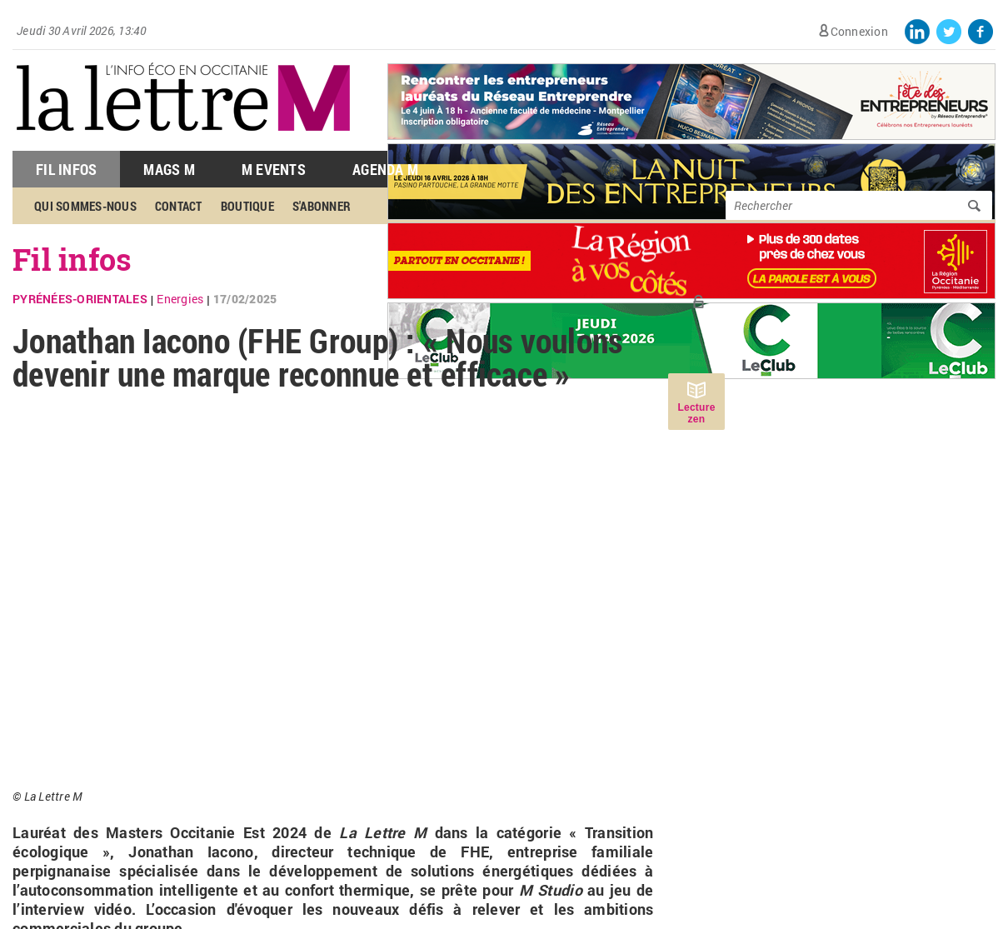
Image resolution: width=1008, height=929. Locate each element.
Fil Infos (66, 169)
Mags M (169, 169)
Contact (178, 205)
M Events (274, 169)
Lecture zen (696, 413)
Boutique (247, 205)
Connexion (859, 31)
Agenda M (385, 169)
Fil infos (72, 259)
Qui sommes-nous (85, 205)
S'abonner (321, 205)
